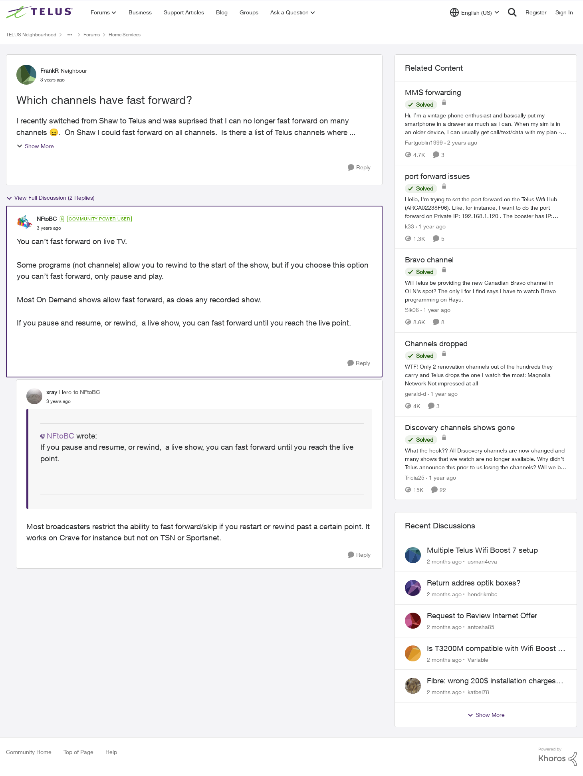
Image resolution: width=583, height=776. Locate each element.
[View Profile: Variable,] (413, 653)
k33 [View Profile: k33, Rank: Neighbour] (409, 225)
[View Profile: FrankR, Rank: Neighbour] (26, 75)
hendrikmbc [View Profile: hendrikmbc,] (483, 594)
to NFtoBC (86, 392)
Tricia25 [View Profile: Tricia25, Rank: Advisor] (414, 477)
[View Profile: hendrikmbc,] (413, 588)
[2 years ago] (460, 142)
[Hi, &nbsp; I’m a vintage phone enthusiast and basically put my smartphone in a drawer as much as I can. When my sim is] (486, 123)
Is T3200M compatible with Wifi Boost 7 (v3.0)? (494, 648)
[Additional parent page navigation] (70, 34)
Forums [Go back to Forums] (91, 35)
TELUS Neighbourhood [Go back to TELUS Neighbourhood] (31, 35)
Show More (35, 146)
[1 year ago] (431, 226)
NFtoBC (60, 435)
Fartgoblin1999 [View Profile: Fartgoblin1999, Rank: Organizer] (424, 142)
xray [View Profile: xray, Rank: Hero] (51, 392)
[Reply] (359, 167)
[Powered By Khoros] (558, 757)
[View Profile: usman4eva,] (413, 555)
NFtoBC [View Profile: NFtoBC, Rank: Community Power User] (47, 218)
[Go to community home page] (40, 12)
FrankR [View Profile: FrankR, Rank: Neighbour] (49, 70)
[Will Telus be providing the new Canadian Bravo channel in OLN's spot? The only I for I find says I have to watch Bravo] (486, 291)
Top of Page (78, 751)
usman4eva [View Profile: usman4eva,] (482, 561)
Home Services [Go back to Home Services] (125, 35)
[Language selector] (474, 12)
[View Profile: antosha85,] (413, 621)
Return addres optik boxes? (474, 582)
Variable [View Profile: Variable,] (478, 659)
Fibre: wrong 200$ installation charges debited (491, 681)
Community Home (29, 751)
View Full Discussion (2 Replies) (50, 197)
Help (111, 751)
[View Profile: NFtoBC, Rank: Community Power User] (25, 223)
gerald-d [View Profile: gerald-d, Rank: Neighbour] (415, 393)
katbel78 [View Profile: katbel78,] (478, 692)
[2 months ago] (444, 561)
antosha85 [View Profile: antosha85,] (481, 626)
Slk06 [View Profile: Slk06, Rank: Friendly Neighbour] (412, 309)
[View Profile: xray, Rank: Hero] (34, 396)
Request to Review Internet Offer (482, 615)
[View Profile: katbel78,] (413, 686)
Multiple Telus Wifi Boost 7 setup (482, 550)
